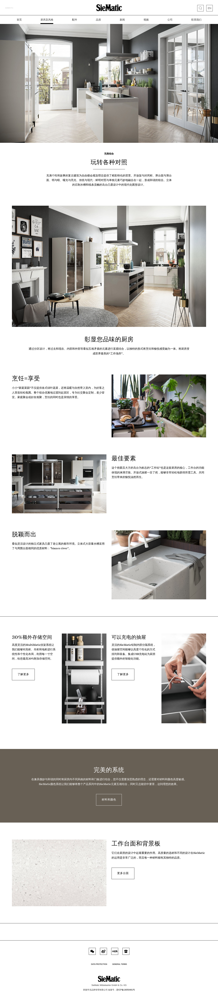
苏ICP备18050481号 (125, 990)
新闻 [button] (122, 19)
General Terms (119, 964)
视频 (146, 19)
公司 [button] (170, 19)
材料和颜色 (109, 799)
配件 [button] (74, 19)
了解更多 (23, 674)
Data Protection (99, 964)
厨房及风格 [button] (47, 19)
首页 (19, 19)
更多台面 (123, 873)
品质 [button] (98, 19)
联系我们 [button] (196, 19)
